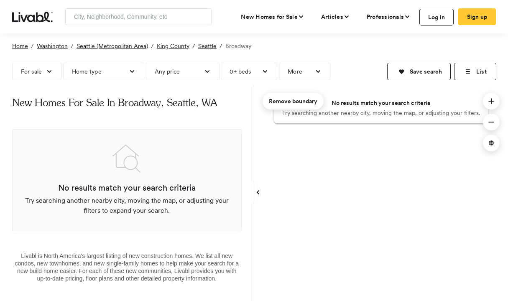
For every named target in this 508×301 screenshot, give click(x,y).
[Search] (202, 16)
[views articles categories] (335, 16)
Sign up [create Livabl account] (477, 16)
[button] (419, 71)
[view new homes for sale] (272, 16)
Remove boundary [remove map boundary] (293, 101)
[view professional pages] (388, 16)
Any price (167, 71)
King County (173, 46)
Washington (52, 46)
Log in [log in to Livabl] (436, 17)
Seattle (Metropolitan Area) (112, 46)
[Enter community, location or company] (138, 16)
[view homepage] (32, 16)
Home (20, 46)
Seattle (207, 46)
